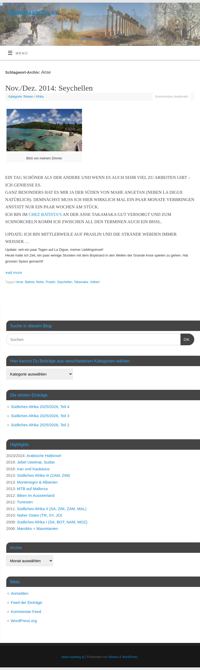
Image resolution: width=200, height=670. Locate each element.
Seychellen (64, 282)
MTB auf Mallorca (32, 488)
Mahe (40, 282)
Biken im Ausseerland (35, 495)
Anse (19, 282)
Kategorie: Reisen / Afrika (25, 96)
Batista (30, 282)
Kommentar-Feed (26, 611)
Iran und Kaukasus (33, 469)
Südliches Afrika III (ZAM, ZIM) (43, 475)
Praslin (50, 282)
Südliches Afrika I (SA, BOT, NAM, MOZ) (52, 522)
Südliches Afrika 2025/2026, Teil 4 (40, 406)
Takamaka (81, 282)
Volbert (94, 282)
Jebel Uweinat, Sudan (36, 462)
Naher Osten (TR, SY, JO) (39, 515)
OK (185, 339)
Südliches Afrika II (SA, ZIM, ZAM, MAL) (51, 508)
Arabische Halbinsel (44, 455)
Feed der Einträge (26, 602)
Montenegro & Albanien (37, 482)
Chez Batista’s (45, 214)
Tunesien (25, 502)
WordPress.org (24, 620)
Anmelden (20, 593)
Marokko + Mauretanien (37, 528)
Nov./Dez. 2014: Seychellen (49, 88)
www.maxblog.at (33, 12)
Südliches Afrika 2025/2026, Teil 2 (40, 425)
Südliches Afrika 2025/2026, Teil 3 (40, 416)
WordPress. (130, 657)
